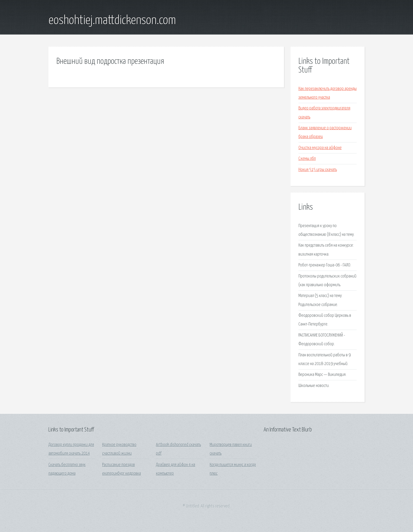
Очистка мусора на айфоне (320, 148)
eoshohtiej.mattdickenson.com (112, 21)
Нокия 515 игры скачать (317, 169)
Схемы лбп (307, 158)
